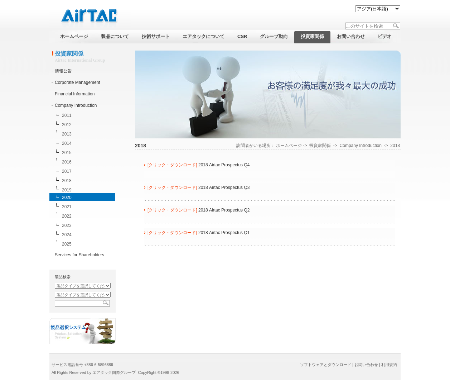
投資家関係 (320, 145)
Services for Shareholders (79, 254)
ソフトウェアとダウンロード (325, 364)
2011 (67, 115)
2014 (67, 143)
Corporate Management (77, 82)
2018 (67, 180)
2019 (67, 190)
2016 (67, 162)
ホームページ (289, 145)
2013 (67, 134)
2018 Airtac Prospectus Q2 (224, 210)
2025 (67, 244)
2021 (67, 206)
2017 (67, 171)
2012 (67, 124)
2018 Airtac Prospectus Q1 (224, 232)
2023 (67, 225)
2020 (67, 197)
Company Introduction (76, 105)
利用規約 (389, 364)
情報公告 (63, 70)
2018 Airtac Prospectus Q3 (224, 187)
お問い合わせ (366, 364)
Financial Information (75, 93)
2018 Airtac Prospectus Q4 (224, 164)
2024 (67, 234)
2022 (67, 216)
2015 (67, 152)
